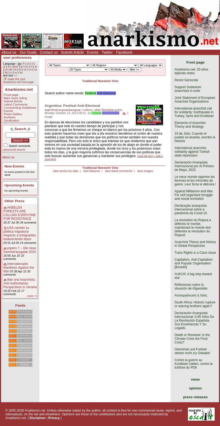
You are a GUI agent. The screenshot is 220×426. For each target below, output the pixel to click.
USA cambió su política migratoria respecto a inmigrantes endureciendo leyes (19, 233)
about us (8, 157)
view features (91, 171)
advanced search (14, 149)
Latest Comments (16, 104)
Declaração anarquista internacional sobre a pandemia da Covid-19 (191, 209)
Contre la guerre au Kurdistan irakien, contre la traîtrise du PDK (194, 363)
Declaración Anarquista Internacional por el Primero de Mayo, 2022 (194, 166)
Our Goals (28, 52)
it (32, 63)
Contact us (49, 52)
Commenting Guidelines (20, 107)
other (15, 66)
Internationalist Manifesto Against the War (18, 267)
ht (15, 69)
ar (36, 66)
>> (15, 75)
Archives (10, 117)
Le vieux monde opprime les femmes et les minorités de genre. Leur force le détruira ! (195, 180)
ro (11, 72)
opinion (195, 388)
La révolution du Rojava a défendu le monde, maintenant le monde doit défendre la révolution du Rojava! (193, 227)
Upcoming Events (19, 185)
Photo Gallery (13, 114)
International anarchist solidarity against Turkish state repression (192, 151)
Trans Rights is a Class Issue (195, 253)
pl (6, 69)
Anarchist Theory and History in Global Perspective (195, 244)
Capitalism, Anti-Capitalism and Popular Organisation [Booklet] (194, 263)
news (195, 379)
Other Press (15, 201)
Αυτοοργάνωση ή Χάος (191, 295)
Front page (11, 94)
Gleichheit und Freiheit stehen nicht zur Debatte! (192, 351)
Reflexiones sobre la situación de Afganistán (191, 286)
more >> (32, 296)
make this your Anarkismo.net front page (18, 81)
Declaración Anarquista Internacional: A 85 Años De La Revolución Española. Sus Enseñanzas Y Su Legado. (194, 320)
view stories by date (65, 171)
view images (145, 171)
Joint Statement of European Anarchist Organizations (195, 99)
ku (20, 69)
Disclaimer (37, 418)
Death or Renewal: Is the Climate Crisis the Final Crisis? (192, 338)
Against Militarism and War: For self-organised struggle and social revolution (194, 195)
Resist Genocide (186, 80)
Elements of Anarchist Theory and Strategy (190, 124)
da (6, 72)
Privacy (54, 418)
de (10, 69)
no (26, 66)
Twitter (107, 52)
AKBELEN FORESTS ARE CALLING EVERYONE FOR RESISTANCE (19, 213)
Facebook (124, 52)
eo (16, 72)
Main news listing (15, 98)
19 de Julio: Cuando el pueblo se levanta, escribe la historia (195, 137)
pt (4, 66)
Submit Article (72, 52)
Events (93, 52)
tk (9, 66)
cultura (87, 109)
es (28, 63)
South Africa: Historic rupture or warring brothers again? (195, 304)
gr (22, 66)
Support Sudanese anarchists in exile (188, 89)
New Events (14, 166)
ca (35, 69)
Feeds (20, 305)
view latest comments (118, 171)
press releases (195, 397)
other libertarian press (108, 109)
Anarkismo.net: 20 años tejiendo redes (191, 71)
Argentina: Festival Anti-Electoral (72, 106)
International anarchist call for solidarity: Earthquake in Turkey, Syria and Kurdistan (194, 112)
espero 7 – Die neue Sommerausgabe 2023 (19, 250)
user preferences (17, 58)
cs (30, 69)
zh (25, 69)
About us (9, 52)
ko (21, 72)
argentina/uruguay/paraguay (63, 109)
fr (24, 63)
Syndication (12, 120)
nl (31, 66)
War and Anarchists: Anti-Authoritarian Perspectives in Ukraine (20, 283)
